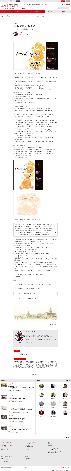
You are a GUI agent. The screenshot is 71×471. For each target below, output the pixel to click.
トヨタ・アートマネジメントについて (55, 451)
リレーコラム (38, 16)
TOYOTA (68, 4)
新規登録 (68, 1)
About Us (23, 8)
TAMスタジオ (27, 445)
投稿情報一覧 (27, 458)
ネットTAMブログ (4, 449)
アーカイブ (27, 449)
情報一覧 (50, 443)
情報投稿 (50, 445)
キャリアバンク (4, 458)
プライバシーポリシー (65, 470)
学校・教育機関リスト (29, 446)
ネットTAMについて (53, 448)
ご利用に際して (55, 470)
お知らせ (50, 453)
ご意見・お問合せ (6, 467)
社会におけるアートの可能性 (6, 445)
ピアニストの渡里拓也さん (20, 354)
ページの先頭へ (67, 437)
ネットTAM (67, 467)
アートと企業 (3, 446)
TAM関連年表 (27, 448)
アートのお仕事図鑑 (5, 461)
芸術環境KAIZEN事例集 (5, 448)
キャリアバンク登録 (5, 459)
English (49, 470)
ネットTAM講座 (28, 443)
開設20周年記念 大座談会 (53, 452)
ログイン (63, 1)
